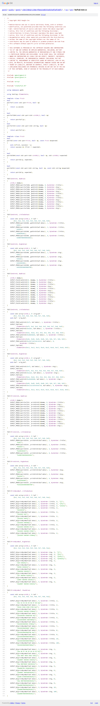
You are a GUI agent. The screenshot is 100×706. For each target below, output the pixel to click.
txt (91, 703)
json (96, 703)
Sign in (96, 3)
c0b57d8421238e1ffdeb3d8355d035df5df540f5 (42, 10)
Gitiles (12, 703)
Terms (23, 703)
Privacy (17, 703)
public (11, 10)
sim (71, 10)
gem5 (4, 10)
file (43, 15)
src (66, 10)
